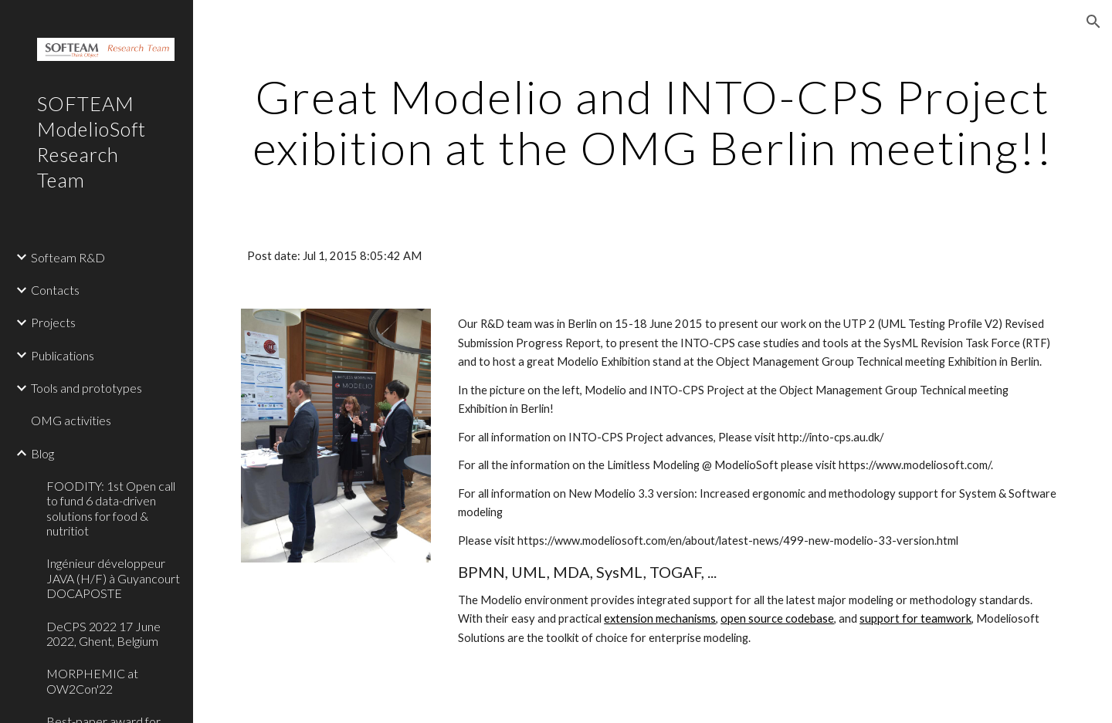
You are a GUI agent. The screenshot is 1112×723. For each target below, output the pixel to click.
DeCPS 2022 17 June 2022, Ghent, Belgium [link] (103, 633)
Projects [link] (53, 322)
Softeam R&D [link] (68, 257)
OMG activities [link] (71, 420)
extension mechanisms (660, 618)
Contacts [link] (55, 289)
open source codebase (777, 618)
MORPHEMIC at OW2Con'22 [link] (92, 680)
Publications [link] (62, 355)
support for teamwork (915, 618)
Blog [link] (42, 453)
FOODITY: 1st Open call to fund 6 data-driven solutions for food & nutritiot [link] (110, 508)
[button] (1093, 21)
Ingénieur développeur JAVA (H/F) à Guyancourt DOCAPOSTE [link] (113, 578)
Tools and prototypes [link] (86, 387)
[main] (653, 122)
